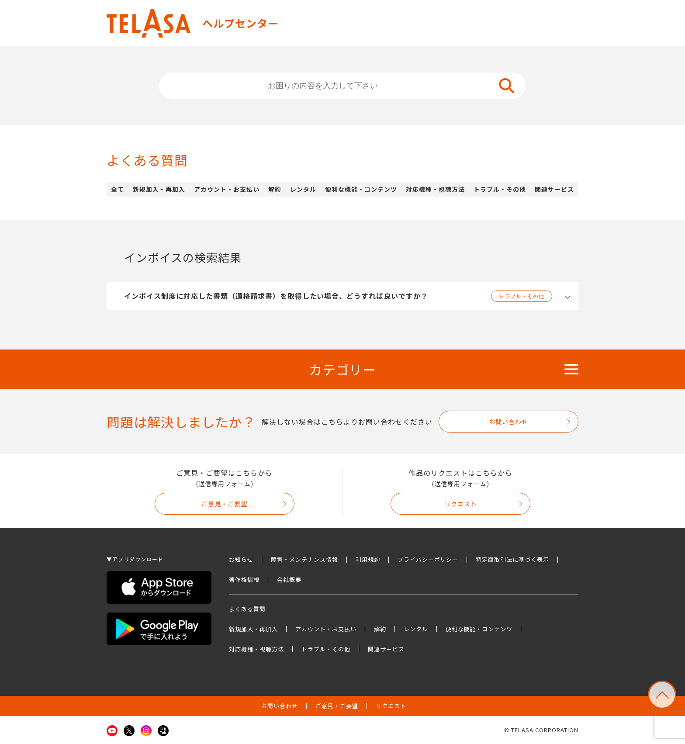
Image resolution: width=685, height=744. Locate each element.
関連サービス (554, 189)
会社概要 (289, 579)
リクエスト (460, 503)
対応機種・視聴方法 (435, 189)
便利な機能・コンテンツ (361, 189)
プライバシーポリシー (428, 559)
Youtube (112, 730)
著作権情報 (244, 579)
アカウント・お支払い (226, 189)
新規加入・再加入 (159, 189)
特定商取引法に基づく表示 (512, 559)
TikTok (163, 730)
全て (117, 189)
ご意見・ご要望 (224, 503)
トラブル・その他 (500, 189)
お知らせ (241, 559)
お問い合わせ (508, 421)
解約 (274, 189)
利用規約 (368, 559)
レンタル (303, 189)
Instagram (146, 730)
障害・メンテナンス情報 (304, 559)
